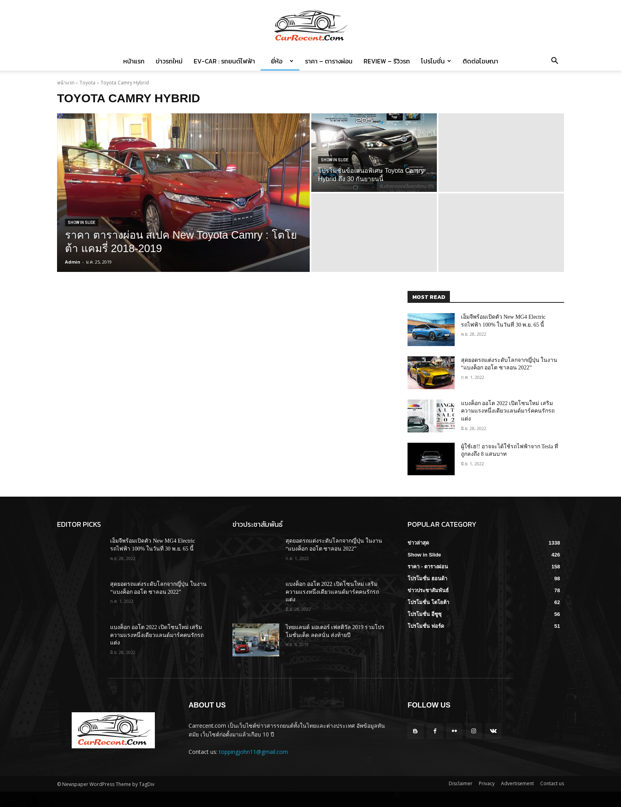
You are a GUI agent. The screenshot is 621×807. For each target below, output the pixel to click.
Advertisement (517, 783)
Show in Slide (81, 222)
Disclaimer (460, 783)
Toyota (87, 82)
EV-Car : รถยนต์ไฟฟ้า (224, 61)
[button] (554, 61)
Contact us (552, 783)
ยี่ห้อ (279, 61)
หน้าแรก (134, 61)
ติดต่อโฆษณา (480, 61)
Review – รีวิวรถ (387, 61)
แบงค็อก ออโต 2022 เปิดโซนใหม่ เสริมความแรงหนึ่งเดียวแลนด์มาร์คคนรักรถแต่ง (507, 411)
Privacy (487, 783)
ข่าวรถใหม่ (169, 61)
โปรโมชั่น (436, 61)
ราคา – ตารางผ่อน (328, 61)
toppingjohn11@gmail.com (253, 751)
